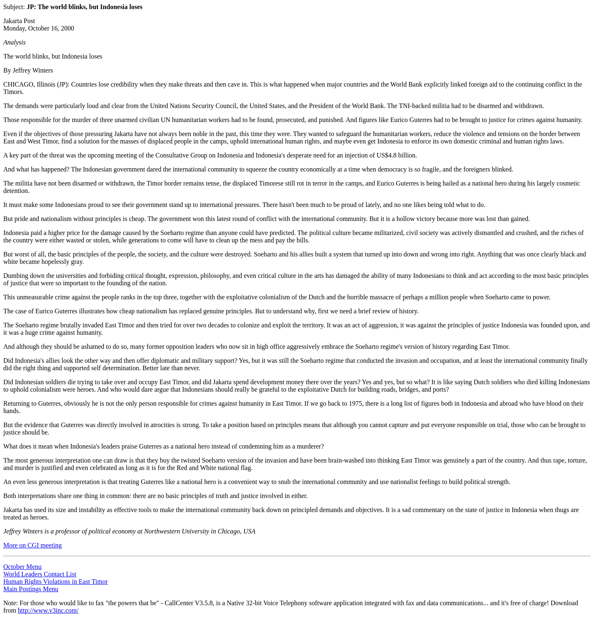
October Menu (22, 566)
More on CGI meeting (32, 545)
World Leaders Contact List (39, 574)
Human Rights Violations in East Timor (55, 581)
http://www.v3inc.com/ (48, 610)
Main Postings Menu (30, 588)
